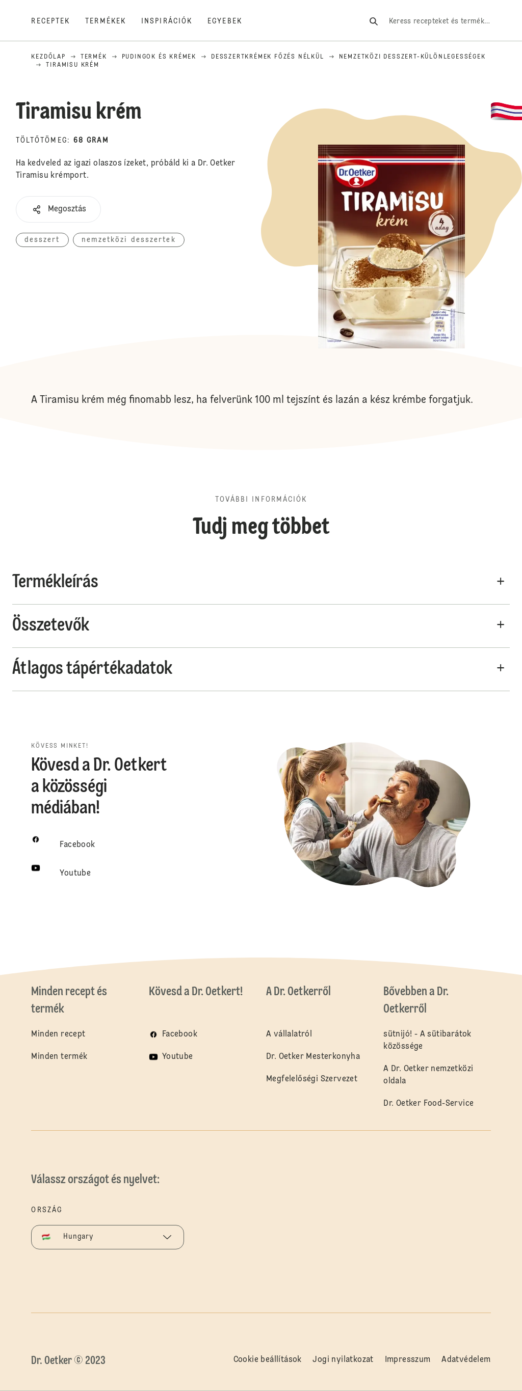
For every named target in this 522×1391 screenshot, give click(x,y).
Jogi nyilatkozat (342, 1360)
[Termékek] (113, 21)
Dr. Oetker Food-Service (428, 1104)
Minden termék (59, 1057)
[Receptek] (58, 21)
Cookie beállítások (267, 1360)
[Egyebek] (232, 21)
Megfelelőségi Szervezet (311, 1079)
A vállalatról (289, 1034)
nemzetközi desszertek (129, 239)
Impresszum (408, 1360)
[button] (58, 209)
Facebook (179, 1034)
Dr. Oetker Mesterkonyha (313, 1057)
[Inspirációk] (174, 21)
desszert (42, 239)
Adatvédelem (465, 1360)
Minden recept (58, 1034)
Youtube (177, 1057)
